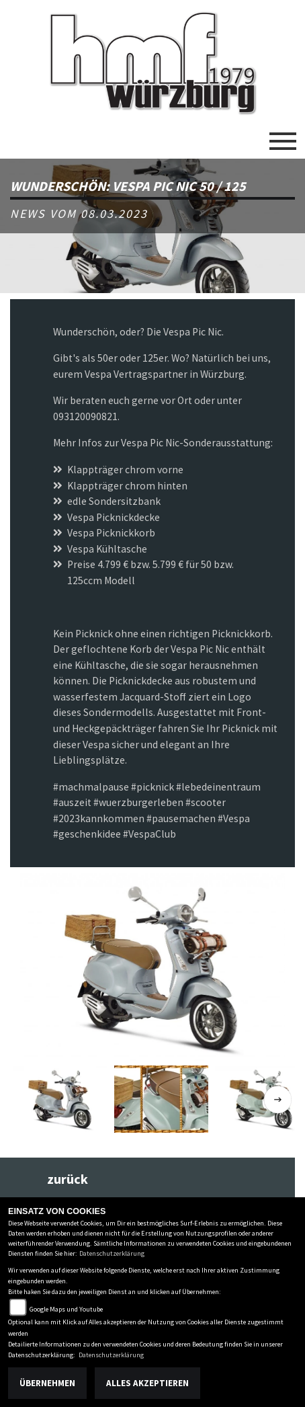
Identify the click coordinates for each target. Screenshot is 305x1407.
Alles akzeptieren (147, 1383)
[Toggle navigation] (283, 135)
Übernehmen (47, 1383)
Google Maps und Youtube (66, 1309)
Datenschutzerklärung (111, 1253)
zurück (67, 1179)
